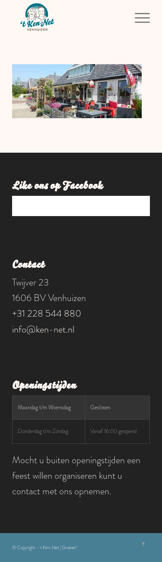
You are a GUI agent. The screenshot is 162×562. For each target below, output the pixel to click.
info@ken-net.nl (43, 329)
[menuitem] (138, 17)
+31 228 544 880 (46, 313)
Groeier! (69, 547)
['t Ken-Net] (67, 17)
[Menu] (138, 17)
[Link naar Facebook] (143, 543)
